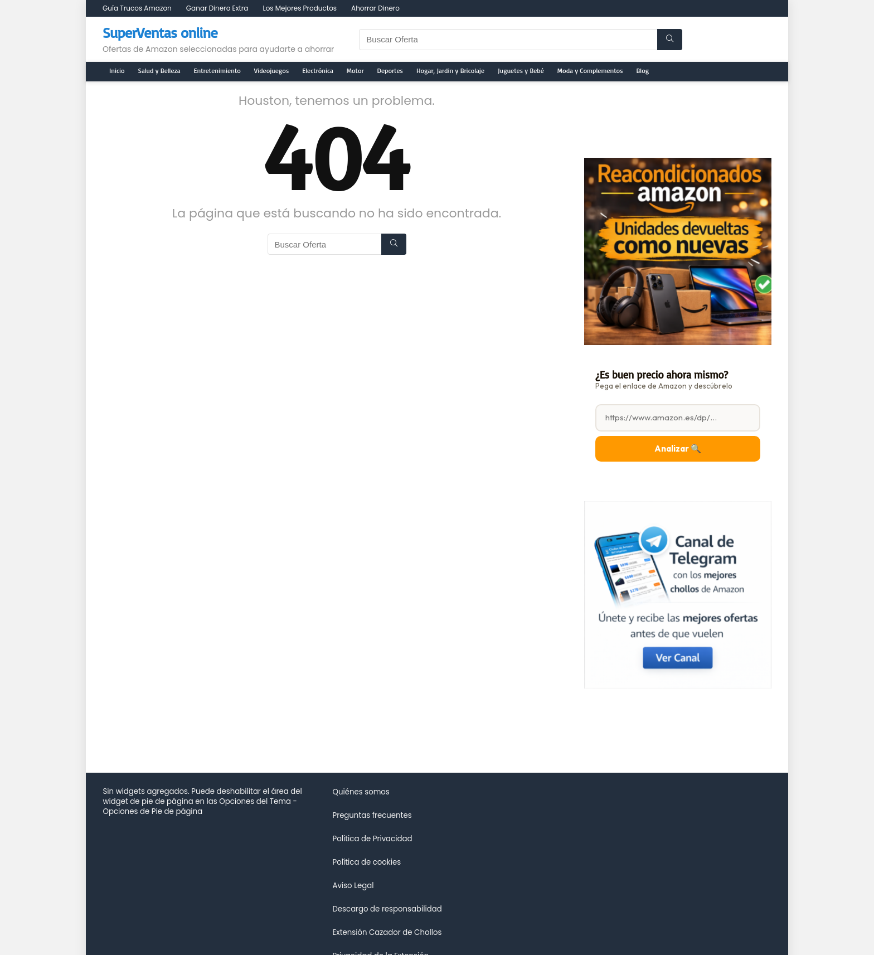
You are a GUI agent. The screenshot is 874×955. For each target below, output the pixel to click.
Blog (643, 70)
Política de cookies (366, 862)
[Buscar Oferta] (669, 39)
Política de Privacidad (372, 838)
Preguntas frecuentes (371, 815)
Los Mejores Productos (300, 8)
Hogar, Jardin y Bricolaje (450, 70)
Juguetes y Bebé (521, 70)
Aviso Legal (352, 885)
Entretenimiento (217, 70)
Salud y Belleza (159, 70)
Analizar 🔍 (677, 448)
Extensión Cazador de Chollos (386, 932)
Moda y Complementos (590, 70)
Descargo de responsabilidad (386, 909)
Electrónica (317, 70)
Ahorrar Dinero (375, 8)
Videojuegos (271, 70)
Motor (355, 70)
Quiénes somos (360, 792)
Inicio (117, 70)
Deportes (390, 70)
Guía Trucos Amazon (137, 8)
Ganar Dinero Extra (217, 8)
